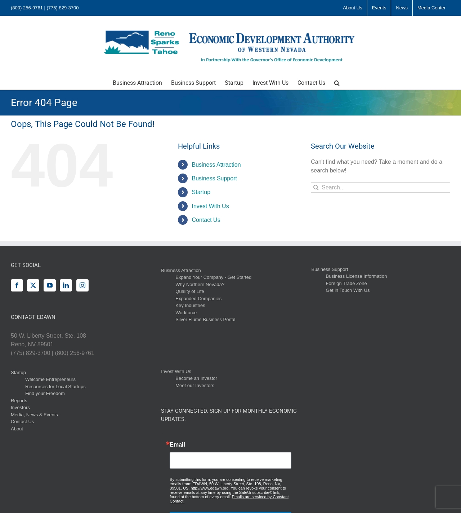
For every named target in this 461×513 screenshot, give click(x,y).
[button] (337, 82)
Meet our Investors (194, 385)
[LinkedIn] (66, 285)
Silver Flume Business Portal (205, 319)
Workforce (186, 312)
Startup (201, 192)
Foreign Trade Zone (346, 283)
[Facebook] (17, 285)
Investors (20, 407)
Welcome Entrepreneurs (50, 379)
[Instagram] (82, 285)
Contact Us (206, 220)
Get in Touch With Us (348, 290)
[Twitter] (33, 285)
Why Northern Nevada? (199, 284)
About (17, 428)
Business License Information (356, 276)
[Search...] (380, 187)
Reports (19, 400)
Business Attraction (216, 165)
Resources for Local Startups (55, 386)
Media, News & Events (34, 414)
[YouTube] (50, 285)
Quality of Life (189, 291)
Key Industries (190, 305)
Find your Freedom (45, 393)
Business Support (214, 178)
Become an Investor (196, 378)
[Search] (316, 187)
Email (177, 445)
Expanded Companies (198, 298)
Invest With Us (210, 206)
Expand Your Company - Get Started (213, 277)
